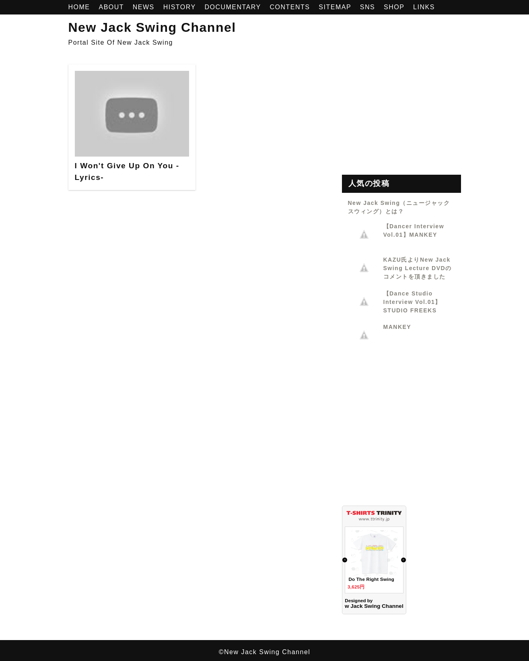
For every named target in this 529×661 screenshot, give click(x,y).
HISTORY (180, 7)
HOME (80, 7)
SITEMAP (336, 7)
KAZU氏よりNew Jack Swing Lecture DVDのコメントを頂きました (417, 268)
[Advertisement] (401, 114)
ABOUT (112, 7)
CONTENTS (291, 7)
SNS (368, 7)
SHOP (395, 7)
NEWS (145, 7)
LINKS (424, 7)
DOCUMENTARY (233, 7)
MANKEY (397, 327)
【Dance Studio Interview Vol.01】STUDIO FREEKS (412, 302)
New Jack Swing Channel (152, 27)
